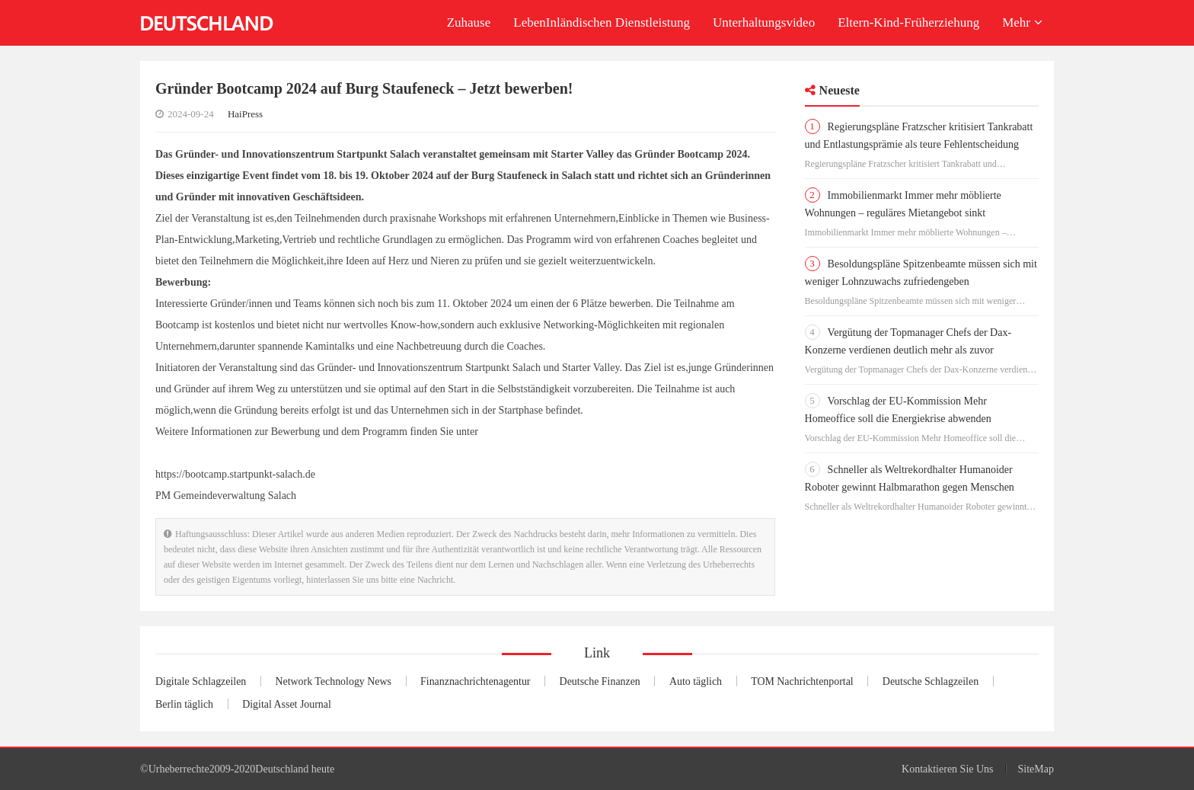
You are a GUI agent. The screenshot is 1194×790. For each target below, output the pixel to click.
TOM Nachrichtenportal (828, 682)
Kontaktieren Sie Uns (948, 769)
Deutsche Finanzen (619, 682)
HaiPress (245, 114)
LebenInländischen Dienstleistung (601, 22)
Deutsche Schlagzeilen (961, 682)
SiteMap (1036, 769)
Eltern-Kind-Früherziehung (908, 22)
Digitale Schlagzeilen (204, 682)
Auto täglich (718, 682)
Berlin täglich (186, 705)
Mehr (1022, 22)
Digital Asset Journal (292, 705)
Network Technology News (341, 682)
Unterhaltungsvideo (764, 22)
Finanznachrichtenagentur (490, 682)
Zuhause (469, 22)
